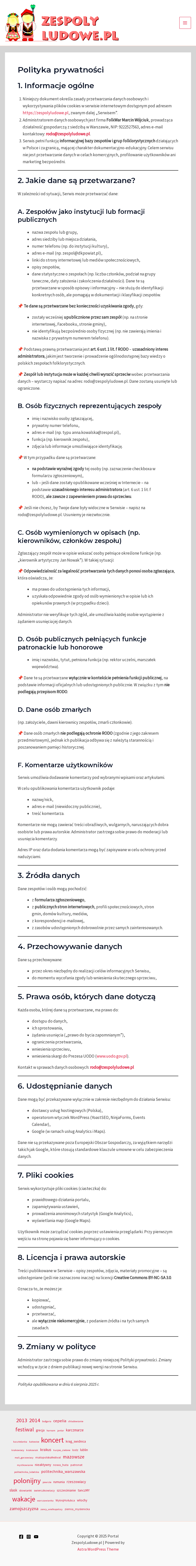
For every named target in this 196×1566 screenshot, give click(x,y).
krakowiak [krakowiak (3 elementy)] (32, 1450)
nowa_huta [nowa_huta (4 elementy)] (60, 1465)
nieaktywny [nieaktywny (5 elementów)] (43, 1465)
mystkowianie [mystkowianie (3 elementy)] (25, 1465)
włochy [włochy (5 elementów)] (82, 1500)
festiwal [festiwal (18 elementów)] (24, 1429)
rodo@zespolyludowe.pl (68, 134)
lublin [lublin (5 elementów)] (84, 1450)
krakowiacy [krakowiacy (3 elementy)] (17, 1450)
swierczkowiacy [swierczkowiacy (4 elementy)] (44, 1490)
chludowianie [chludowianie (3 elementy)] (75, 1421)
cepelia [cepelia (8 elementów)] (59, 1420)
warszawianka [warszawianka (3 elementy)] (45, 1500)
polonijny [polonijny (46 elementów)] (27, 1480)
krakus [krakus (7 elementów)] (45, 1449)
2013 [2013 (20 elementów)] (21, 1420)
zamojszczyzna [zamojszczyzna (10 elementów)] (23, 1508)
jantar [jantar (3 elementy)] (60, 1430)
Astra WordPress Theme (98, 1549)
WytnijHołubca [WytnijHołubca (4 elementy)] (65, 1500)
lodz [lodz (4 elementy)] (75, 1450)
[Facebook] (21, 1536)
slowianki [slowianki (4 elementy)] (25, 1490)
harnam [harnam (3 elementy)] (51, 1430)
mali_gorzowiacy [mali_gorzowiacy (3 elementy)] (24, 1457)
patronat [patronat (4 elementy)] (76, 1465)
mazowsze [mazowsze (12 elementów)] (73, 1457)
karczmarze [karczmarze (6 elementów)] (75, 1430)
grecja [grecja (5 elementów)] (40, 1430)
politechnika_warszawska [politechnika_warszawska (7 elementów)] (63, 1471)
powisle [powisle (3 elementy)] (47, 1482)
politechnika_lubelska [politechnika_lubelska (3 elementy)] (26, 1472)
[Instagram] (28, 1536)
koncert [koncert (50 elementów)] (52, 1440)
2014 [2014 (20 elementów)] (34, 1420)
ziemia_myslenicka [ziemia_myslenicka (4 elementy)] (77, 1509)
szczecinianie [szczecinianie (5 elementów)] (66, 1490)
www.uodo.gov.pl (112, 1056)
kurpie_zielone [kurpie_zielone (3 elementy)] (61, 1450)
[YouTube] (36, 1536)
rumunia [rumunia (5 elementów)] (59, 1482)
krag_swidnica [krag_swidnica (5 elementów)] (76, 1441)
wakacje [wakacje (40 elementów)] (23, 1499)
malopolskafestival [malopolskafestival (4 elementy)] (48, 1457)
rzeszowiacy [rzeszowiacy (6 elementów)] (76, 1481)
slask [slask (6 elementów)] (13, 1490)
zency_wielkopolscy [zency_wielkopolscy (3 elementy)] (51, 1509)
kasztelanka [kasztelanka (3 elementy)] (20, 1441)
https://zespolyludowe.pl (45, 112)
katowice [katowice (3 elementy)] (34, 1441)
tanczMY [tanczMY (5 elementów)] (84, 1490)
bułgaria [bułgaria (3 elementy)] (46, 1421)
